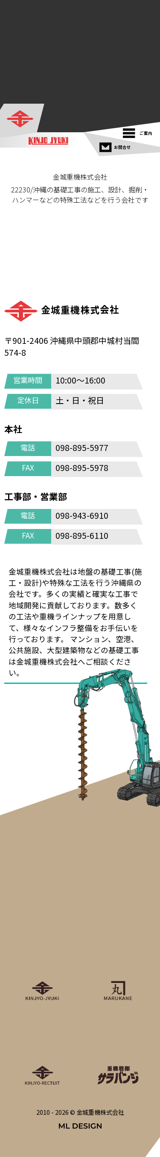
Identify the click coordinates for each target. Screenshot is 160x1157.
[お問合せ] (116, 145)
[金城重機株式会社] (22, 119)
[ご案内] (140, 131)
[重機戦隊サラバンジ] (118, 1049)
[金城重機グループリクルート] (42, 1049)
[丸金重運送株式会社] (118, 964)
